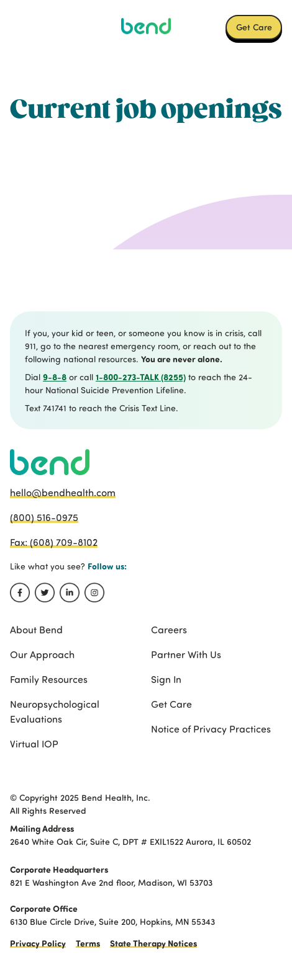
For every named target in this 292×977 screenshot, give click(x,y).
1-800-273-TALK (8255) (141, 377)
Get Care (254, 26)
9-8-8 (54, 377)
